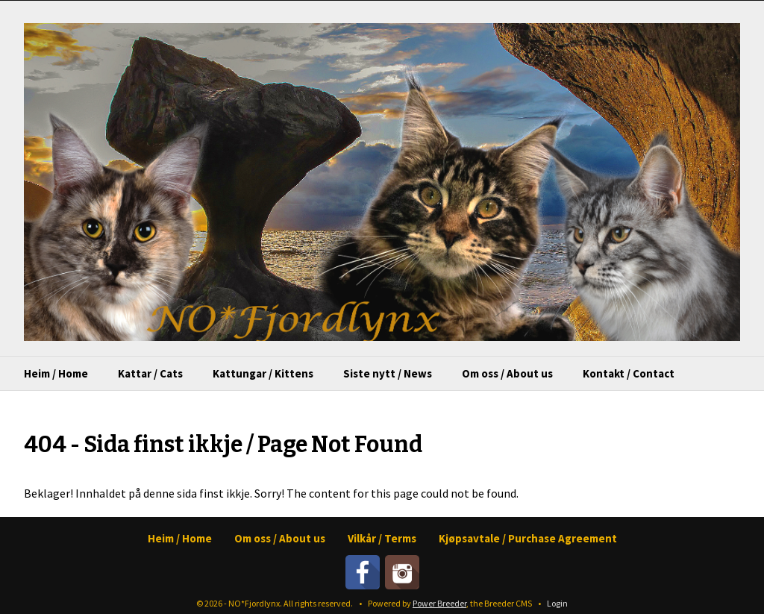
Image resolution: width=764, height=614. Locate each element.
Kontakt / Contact (628, 373)
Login (557, 603)
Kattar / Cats (150, 373)
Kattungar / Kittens (263, 373)
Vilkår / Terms (382, 538)
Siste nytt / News (387, 373)
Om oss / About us (507, 373)
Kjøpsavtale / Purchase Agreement (528, 538)
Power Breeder (439, 603)
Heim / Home (56, 373)
